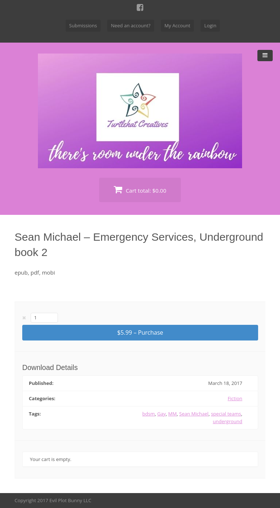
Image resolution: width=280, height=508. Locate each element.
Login (210, 25)
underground (227, 421)
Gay (161, 413)
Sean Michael (194, 413)
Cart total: (140, 189)
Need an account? (130, 25)
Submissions (83, 25)
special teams (226, 413)
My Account (177, 25)
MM (172, 413)
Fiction (235, 398)
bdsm (148, 413)
